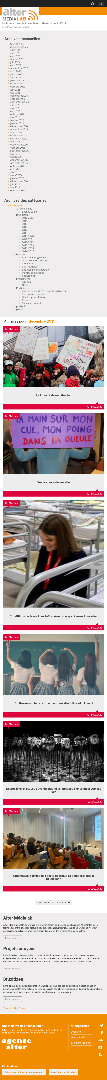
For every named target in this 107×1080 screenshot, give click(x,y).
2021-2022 (28, 242)
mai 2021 (15, 92)
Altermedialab (24, 208)
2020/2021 (28, 239)
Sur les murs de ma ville (53, 482)
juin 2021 (15, 89)
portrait (20, 306)
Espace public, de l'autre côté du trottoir (44, 291)
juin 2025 (15, 53)
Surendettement (31, 303)
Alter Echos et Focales (63, 1072)
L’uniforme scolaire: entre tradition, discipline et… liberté (53, 703)
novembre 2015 (19, 163)
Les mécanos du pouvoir (35, 269)
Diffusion (21, 254)
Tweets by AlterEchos (14, 1008)
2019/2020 (28, 236)
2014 (25, 220)
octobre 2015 (17, 166)
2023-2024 (28, 248)
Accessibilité (78, 1037)
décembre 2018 (19, 126)
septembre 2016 (19, 150)
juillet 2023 (16, 74)
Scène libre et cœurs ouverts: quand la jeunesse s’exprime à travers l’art (53, 790)
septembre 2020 (19, 102)
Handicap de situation (34, 297)
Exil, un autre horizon (33, 294)
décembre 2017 (19, 135)
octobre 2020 (18, 98)
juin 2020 (15, 105)
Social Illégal (29, 275)
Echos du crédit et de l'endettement (24, 1072)
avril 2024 (15, 65)
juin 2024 (15, 62)
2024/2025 (28, 251)
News (25, 285)
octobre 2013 (17, 190)
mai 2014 (15, 187)
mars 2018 (16, 132)
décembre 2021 (19, 83)
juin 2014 (15, 184)
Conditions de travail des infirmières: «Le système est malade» (53, 616)
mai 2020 (15, 108)
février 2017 (17, 141)
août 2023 (15, 71)
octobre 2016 (17, 147)
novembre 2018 (19, 129)
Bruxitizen (22, 214)
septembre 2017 (19, 138)
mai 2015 (15, 172)
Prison (25, 300)
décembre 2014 (19, 181)
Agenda (26, 282)
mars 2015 (16, 175)
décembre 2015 (19, 160)
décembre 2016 (19, 144)
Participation (23, 288)
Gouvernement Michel (34, 260)
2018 (24, 233)
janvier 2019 (17, 123)
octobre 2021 (17, 86)
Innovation (28, 263)
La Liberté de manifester (53, 395)
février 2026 (17, 44)
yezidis (20, 309)
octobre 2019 (17, 114)
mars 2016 (16, 156)
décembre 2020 (19, 95)
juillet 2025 (16, 50)
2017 (24, 230)
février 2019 (17, 120)
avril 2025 (15, 56)
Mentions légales (80, 1042)
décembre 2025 (19, 47)
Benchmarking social (34, 257)
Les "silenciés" (30, 266)
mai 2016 (15, 154)
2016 (24, 227)
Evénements (23, 278)
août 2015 (15, 169)
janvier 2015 (17, 178)
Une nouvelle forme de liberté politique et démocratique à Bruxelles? (53, 877)
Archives (76, 1031)
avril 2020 (15, 111)
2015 (24, 224)
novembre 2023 (19, 68)
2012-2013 (28, 217)
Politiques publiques (33, 272)
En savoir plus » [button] (13, 938)
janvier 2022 (17, 80)
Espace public (29, 211)
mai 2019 (15, 117)
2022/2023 (28, 245)
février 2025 (17, 59)
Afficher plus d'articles (53, 902)
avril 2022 (15, 77)
